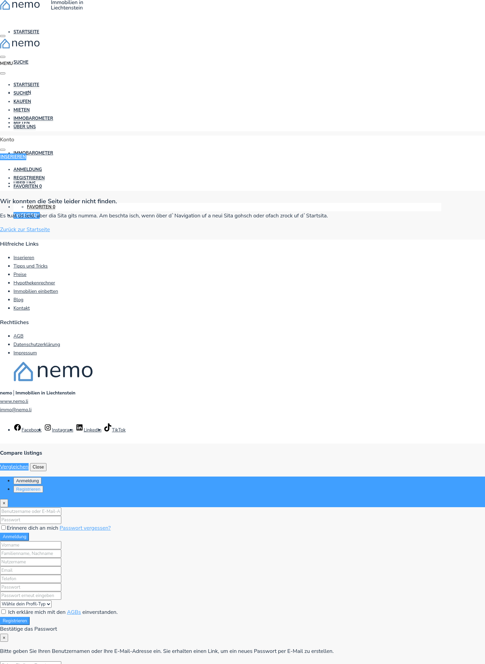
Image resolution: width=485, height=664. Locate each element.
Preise (20, 274)
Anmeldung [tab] (27, 480)
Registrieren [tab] (28, 489)
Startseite (26, 32)
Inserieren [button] (13, 157)
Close (38, 467)
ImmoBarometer (33, 153)
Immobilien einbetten (35, 291)
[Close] (4, 503)
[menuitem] (27, 170)
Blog (18, 299)
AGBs (74, 612)
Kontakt (21, 308)
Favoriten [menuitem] (41, 207)
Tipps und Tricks (30, 266)
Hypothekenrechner (34, 283)
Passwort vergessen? (85, 528)
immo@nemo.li (16, 410)
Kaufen (22, 102)
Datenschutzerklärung (36, 344)
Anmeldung (14, 537)
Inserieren (23, 257)
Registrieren (15, 621)
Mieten (21, 110)
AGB (18, 336)
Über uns (24, 127)
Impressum (25, 353)
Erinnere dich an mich (30, 528)
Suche (20, 62)
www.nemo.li (14, 401)
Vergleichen (14, 466)
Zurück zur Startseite (25, 229)
